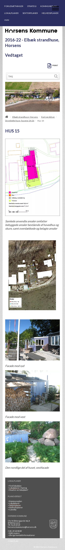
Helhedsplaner (15, 507)
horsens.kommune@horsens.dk (22, 527)
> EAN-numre (14, 533)
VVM (6, 20)
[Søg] (30, 76)
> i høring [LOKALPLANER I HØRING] (18, 488)
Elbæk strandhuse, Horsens (25, 117)
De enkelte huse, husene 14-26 (19, 120)
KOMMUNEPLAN (48, 6)
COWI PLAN (13, 541)
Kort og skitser (48, 117)
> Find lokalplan (14, 486)
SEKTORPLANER (30, 13)
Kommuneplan (15, 501)
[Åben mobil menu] (55, 8)
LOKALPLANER (11, 13)
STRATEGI (31, 6)
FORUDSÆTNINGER (13, 6)
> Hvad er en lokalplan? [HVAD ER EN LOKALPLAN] (18, 490)
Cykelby (12, 509)
